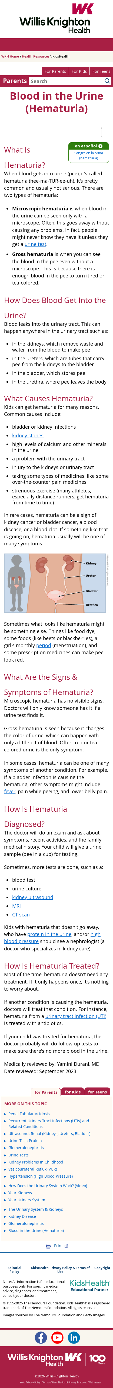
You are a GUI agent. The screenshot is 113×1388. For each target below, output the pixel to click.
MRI (16, 906)
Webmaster (94, 1382)
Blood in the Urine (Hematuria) (36, 1230)
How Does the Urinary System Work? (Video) (47, 1185)
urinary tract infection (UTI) (75, 1016)
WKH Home (10, 56)
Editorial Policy (14, 1270)
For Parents (55, 71)
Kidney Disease (22, 1216)
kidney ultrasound (32, 897)
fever (9, 791)
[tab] (97, 1091)
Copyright (102, 1268)
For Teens (101, 71)
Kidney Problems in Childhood (35, 1162)
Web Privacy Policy (30, 1382)
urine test (35, 244)
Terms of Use (49, 1382)
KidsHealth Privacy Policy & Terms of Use (60, 1270)
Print (61, 1246)
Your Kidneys (20, 1192)
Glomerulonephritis (26, 1147)
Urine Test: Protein (25, 1140)
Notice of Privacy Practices (72, 1382)
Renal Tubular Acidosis (29, 1113)
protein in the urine (49, 934)
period (43, 645)
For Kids (79, 71)
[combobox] (66, 81)
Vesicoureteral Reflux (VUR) (32, 1169)
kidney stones (28, 435)
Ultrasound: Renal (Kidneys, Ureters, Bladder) (49, 1133)
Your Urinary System (26, 1199)
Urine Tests (18, 1155)
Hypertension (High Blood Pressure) (40, 1176)
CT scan (21, 915)
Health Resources (35, 56)
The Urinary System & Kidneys (35, 1209)
